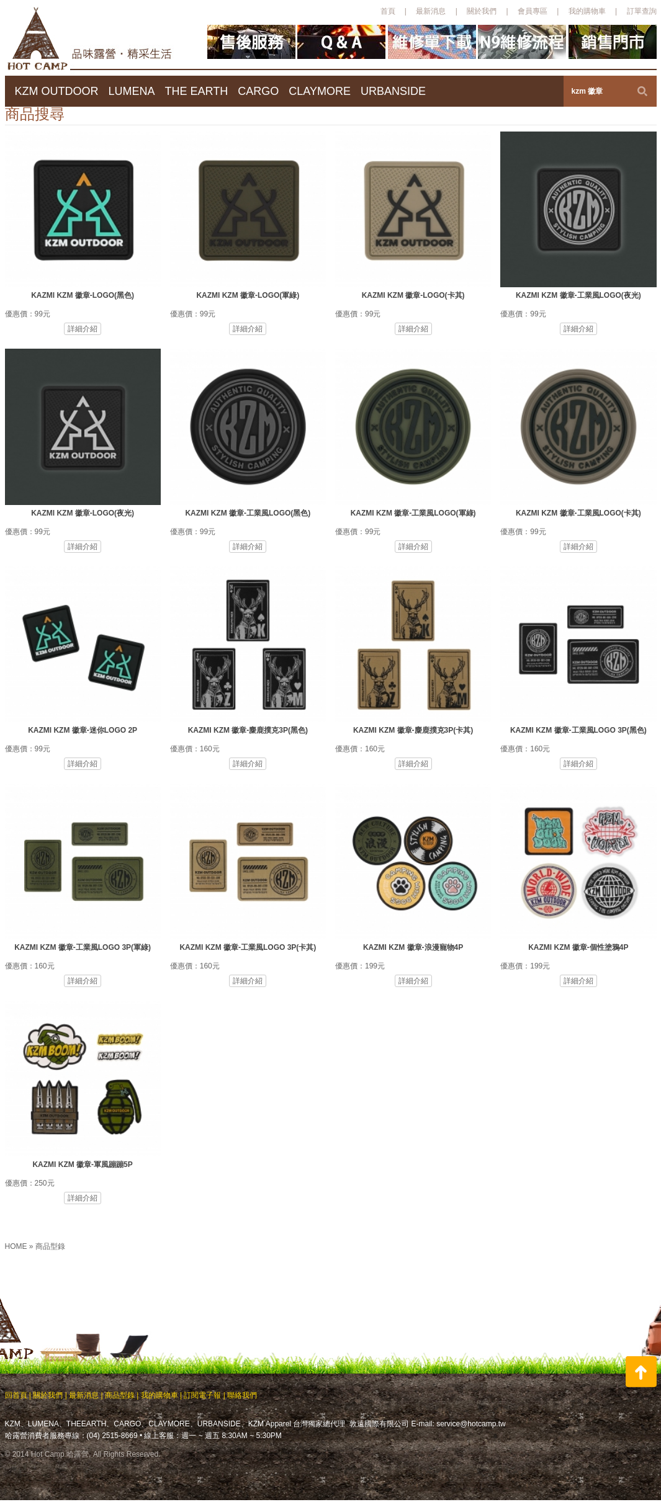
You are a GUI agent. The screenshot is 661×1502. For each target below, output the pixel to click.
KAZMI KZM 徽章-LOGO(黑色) (82, 295)
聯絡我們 (242, 1395)
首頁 (387, 11)
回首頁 (16, 1395)
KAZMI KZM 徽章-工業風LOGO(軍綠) (413, 513)
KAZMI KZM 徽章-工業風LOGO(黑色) (247, 513)
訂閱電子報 (202, 1395)
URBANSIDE (393, 91)
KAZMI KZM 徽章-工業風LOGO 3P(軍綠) (82, 947)
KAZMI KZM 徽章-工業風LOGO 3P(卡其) (247, 947)
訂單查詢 (642, 11)
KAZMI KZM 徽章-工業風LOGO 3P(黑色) (578, 730)
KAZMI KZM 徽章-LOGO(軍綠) (247, 295)
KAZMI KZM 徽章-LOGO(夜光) (82, 513)
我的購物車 (587, 11)
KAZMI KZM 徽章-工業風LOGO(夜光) (578, 295)
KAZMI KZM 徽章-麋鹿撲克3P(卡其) (413, 730)
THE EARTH (196, 91)
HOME (17, 1246)
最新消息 (431, 11)
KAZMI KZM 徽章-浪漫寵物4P (413, 947)
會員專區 (532, 11)
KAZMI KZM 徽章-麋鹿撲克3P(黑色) (248, 730)
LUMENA (132, 91)
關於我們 (482, 11)
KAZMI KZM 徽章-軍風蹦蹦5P (82, 1164)
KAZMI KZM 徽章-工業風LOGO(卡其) (578, 513)
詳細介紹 (82, 328)
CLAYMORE (320, 91)
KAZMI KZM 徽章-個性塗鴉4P (578, 947)
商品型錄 (50, 1246)
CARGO (258, 91)
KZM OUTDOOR (57, 91)
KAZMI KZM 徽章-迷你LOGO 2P (82, 730)
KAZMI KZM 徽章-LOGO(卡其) (413, 295)
